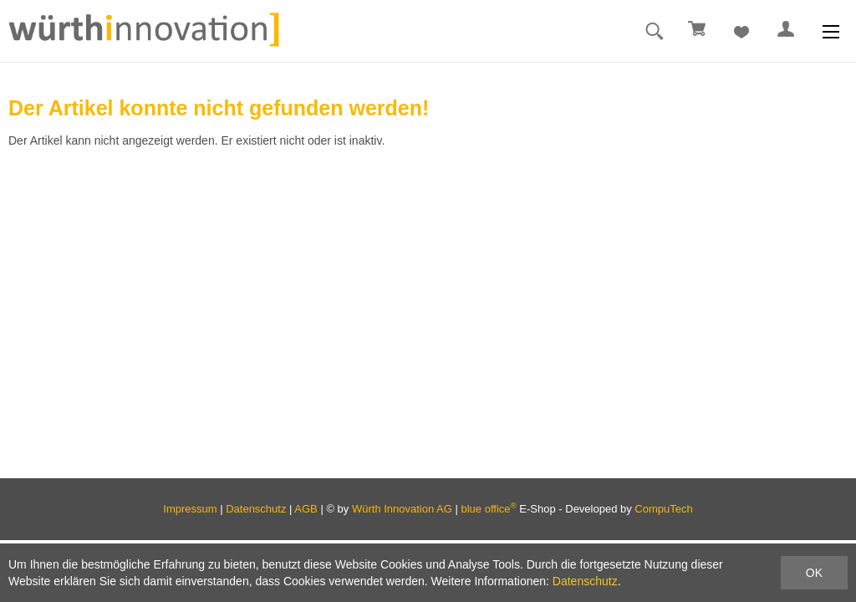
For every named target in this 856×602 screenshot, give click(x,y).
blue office (489, 509)
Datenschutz (256, 509)
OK (814, 572)
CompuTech (663, 509)
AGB (305, 509)
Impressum (190, 509)
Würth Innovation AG (402, 509)
